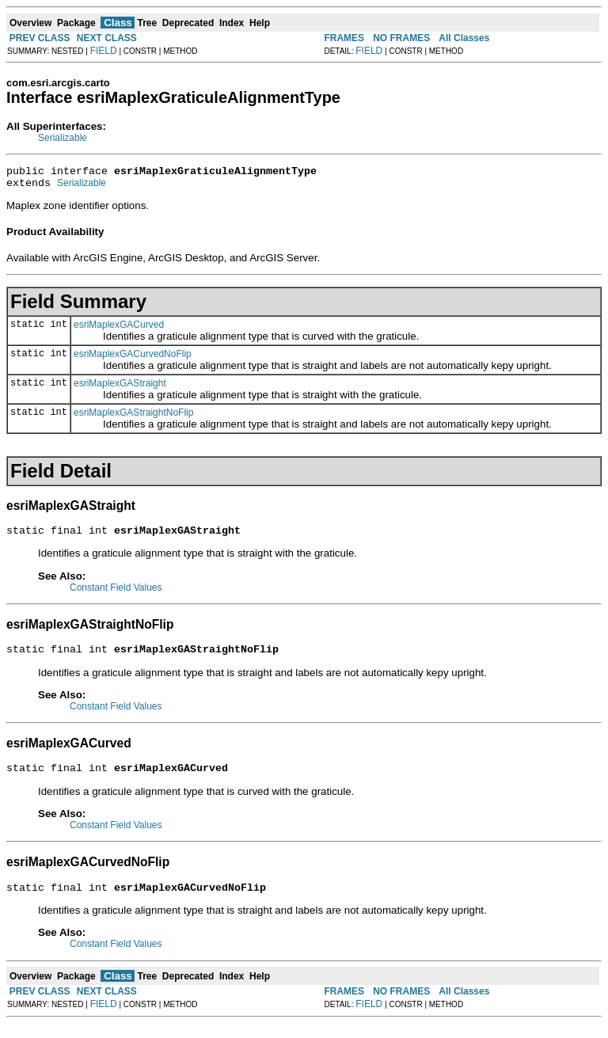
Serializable (62, 137)
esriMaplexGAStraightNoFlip (133, 417)
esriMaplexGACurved (119, 329)
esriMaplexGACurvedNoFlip (133, 358)
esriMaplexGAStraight (120, 388)
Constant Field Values (116, 594)
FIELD (103, 50)
